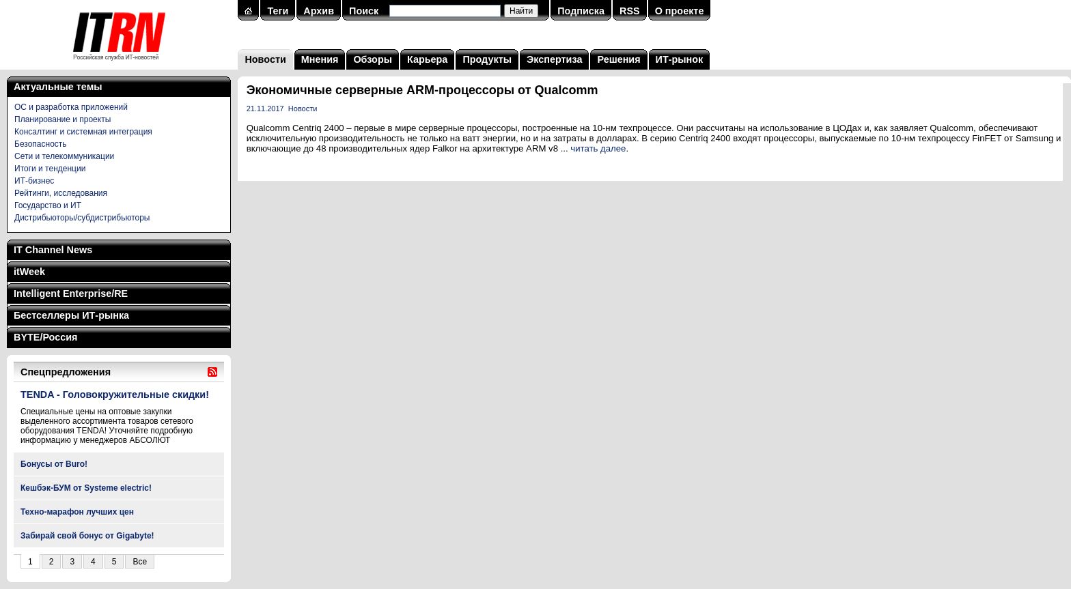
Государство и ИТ (47, 205)
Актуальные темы (58, 86)
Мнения (320, 59)
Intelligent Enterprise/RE (71, 293)
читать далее (598, 148)
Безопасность (40, 144)
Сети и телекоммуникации (64, 156)
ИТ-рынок (680, 59)
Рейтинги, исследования (60, 193)
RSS (630, 10)
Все (140, 561)
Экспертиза (554, 59)
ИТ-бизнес (34, 181)
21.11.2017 (265, 108)
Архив (318, 10)
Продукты (487, 59)
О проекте (679, 10)
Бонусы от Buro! (53, 464)
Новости (265, 59)
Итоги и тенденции (49, 168)
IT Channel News (53, 249)
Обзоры (372, 59)
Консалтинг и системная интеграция (83, 132)
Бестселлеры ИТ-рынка (71, 315)
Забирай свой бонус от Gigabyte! (87, 536)
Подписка (580, 10)
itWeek (29, 271)
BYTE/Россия (45, 337)
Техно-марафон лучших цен (77, 512)
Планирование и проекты (62, 119)
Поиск (363, 10)
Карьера (427, 59)
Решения (618, 59)
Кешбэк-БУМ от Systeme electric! (86, 488)
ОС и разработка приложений (71, 107)
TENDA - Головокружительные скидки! (114, 394)
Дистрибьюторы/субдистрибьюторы (82, 217)
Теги (277, 10)
